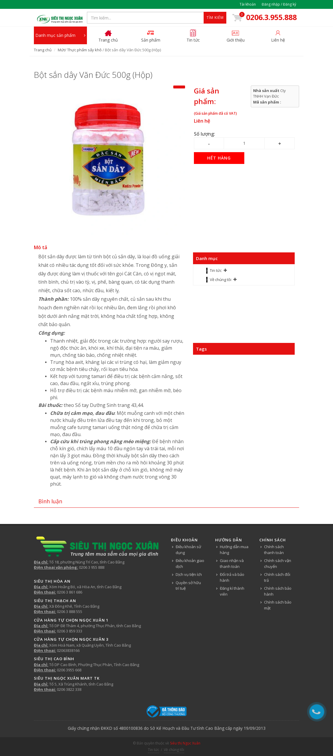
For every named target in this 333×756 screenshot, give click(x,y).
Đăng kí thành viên (232, 591)
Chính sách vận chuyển (277, 563)
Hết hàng (219, 158)
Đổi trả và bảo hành (232, 577)
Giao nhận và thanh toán (232, 563)
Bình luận (50, 501)
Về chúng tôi (220, 279)
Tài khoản (248, 4)
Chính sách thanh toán (274, 549)
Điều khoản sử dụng (188, 549)
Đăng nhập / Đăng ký (279, 4)
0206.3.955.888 (263, 17)
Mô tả (40, 247)
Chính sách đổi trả (277, 577)
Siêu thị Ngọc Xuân (185, 743)
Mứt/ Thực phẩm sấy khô (80, 49)
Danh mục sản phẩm (60, 35)
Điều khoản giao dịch (190, 563)
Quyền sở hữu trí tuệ (188, 585)
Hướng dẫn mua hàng (234, 549)
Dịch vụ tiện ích (189, 574)
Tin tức (216, 270)
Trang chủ (43, 49)
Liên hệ (202, 121)
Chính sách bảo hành (277, 591)
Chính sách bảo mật (277, 605)
